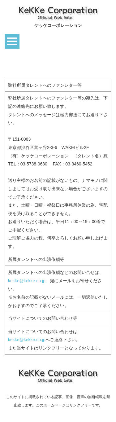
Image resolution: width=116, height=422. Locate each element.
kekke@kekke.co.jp (26, 280)
